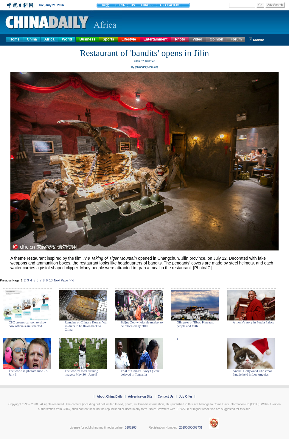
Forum (236, 39)
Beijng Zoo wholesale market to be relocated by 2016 (142, 324)
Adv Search (275, 5)
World (67, 39)
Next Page (61, 280)
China (32, 39)
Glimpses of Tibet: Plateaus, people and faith (195, 324)
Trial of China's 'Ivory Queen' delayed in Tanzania (140, 372)
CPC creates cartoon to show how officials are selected (27, 324)
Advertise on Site (140, 396)
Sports (108, 39)
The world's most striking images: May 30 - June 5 (81, 372)
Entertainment (156, 39)
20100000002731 (190, 427)
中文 (105, 5)
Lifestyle (129, 39)
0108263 (130, 427)
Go (260, 5)
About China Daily (109, 396)
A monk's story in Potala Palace (253, 322)
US (133, 5)
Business (87, 39)
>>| (71, 280)
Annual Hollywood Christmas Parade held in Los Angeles (252, 372)
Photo (180, 39)
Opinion (216, 39)
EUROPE (147, 5)
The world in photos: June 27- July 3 (28, 372)
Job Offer (185, 396)
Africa (49, 39)
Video (197, 39)
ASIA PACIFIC (169, 5)
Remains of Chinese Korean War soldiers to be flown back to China (86, 325)
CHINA (120, 5)
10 (50, 280)
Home (14, 39)
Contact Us (165, 396)
